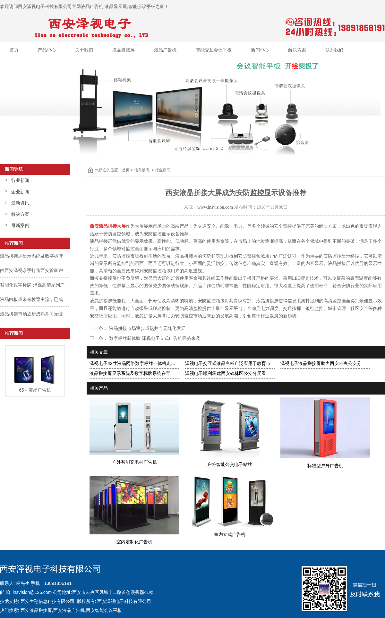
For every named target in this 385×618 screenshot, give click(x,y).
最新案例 (20, 225)
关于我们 (84, 49)
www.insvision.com (215, 207)
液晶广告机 (165, 49)
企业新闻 (20, 191)
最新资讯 (20, 202)
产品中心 (47, 49)
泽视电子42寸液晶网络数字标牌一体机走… (132, 363)
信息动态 (142, 170)
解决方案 (297, 49)
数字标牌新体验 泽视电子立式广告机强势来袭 (154, 338)
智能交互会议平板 (214, 49)
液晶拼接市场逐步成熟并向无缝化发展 (146, 328)
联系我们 (334, 49)
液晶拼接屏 (123, 49)
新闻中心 (260, 49)
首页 (14, 49)
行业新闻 (20, 180)
